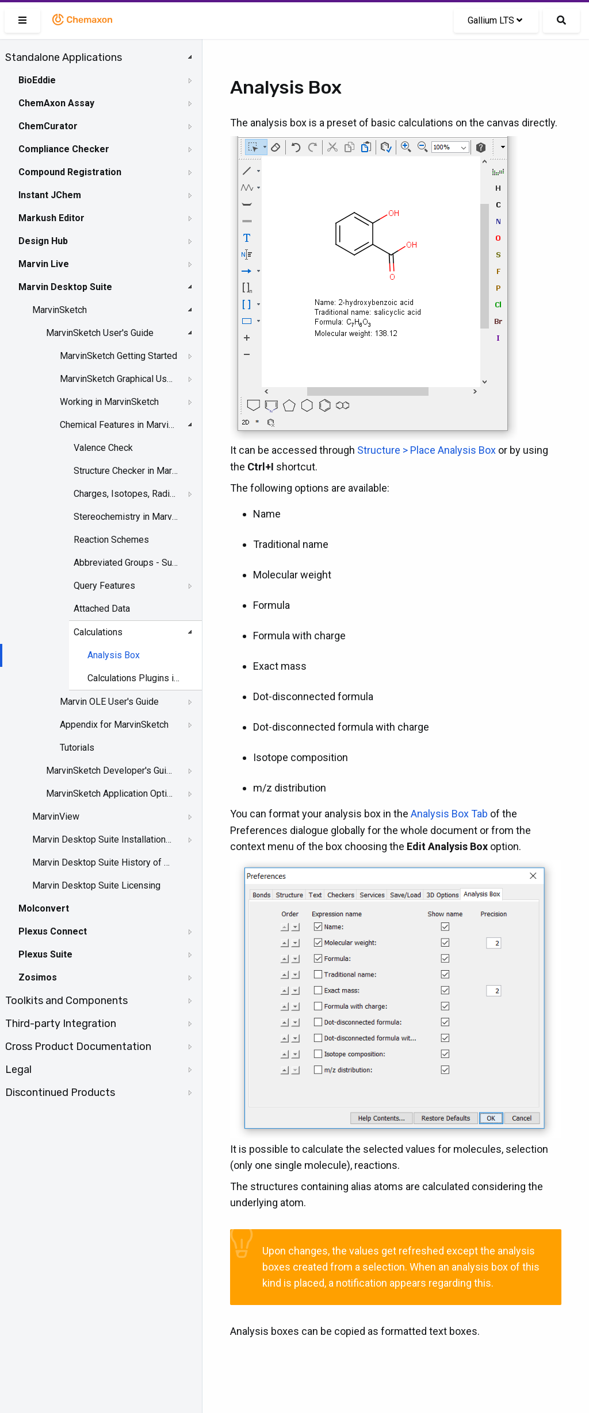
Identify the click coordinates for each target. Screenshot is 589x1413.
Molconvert (43, 908)
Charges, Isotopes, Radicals (127, 493)
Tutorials (77, 747)
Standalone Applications (63, 57)
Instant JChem (49, 195)
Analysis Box (113, 655)
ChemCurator (48, 126)
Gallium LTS (495, 20)
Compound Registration (69, 172)
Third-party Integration (60, 1023)
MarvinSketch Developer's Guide (110, 770)
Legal (18, 1069)
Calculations (98, 632)
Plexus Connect (52, 931)
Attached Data (102, 608)
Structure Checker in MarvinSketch (127, 470)
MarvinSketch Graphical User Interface (118, 378)
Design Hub (43, 240)
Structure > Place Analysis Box (426, 450)
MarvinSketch (59, 309)
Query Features (104, 585)
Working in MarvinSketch (109, 401)
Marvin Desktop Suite (65, 286)
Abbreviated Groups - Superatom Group (127, 562)
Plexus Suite (45, 954)
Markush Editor (51, 218)
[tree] (101, 575)
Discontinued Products (60, 1092)
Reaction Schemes (111, 539)
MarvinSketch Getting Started (118, 355)
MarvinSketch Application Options (110, 793)
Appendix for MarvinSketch (114, 724)
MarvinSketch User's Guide (100, 332)
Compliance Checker (63, 149)
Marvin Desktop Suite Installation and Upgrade (101, 839)
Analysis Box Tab (449, 814)
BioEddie (37, 80)
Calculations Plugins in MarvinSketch (135, 678)
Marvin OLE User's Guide (109, 701)
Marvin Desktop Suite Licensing (96, 885)
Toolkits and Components (66, 1000)
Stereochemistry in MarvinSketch (127, 516)
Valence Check (103, 447)
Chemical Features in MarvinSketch (118, 424)
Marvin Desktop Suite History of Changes (101, 862)
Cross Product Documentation (78, 1046)
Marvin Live (43, 263)
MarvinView (55, 816)
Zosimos (37, 977)
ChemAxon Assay (56, 103)
